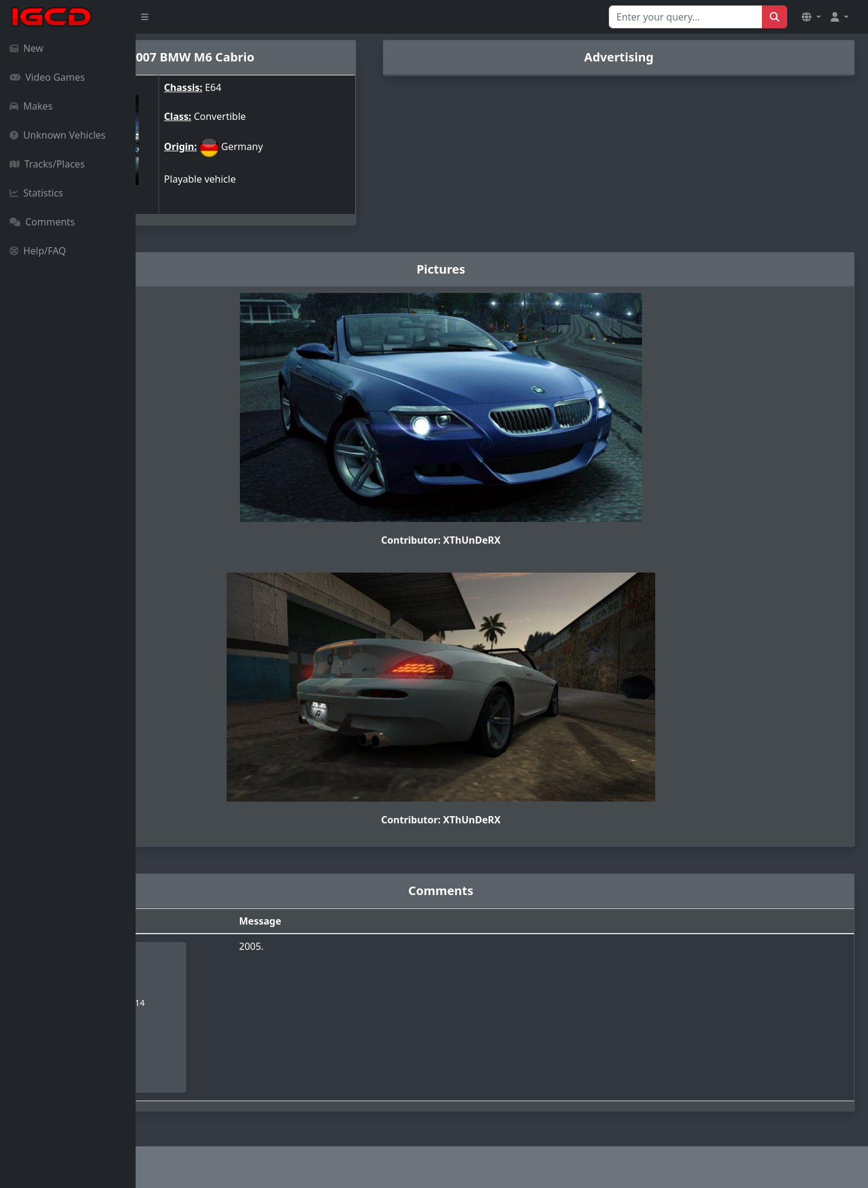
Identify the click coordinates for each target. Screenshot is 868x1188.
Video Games (47, 77)
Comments (42, 221)
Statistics (36, 193)
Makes (31, 106)
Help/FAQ (38, 250)
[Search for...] (686, 16)
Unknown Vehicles (57, 135)
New (26, 48)
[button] (811, 17)
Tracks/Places (47, 164)
